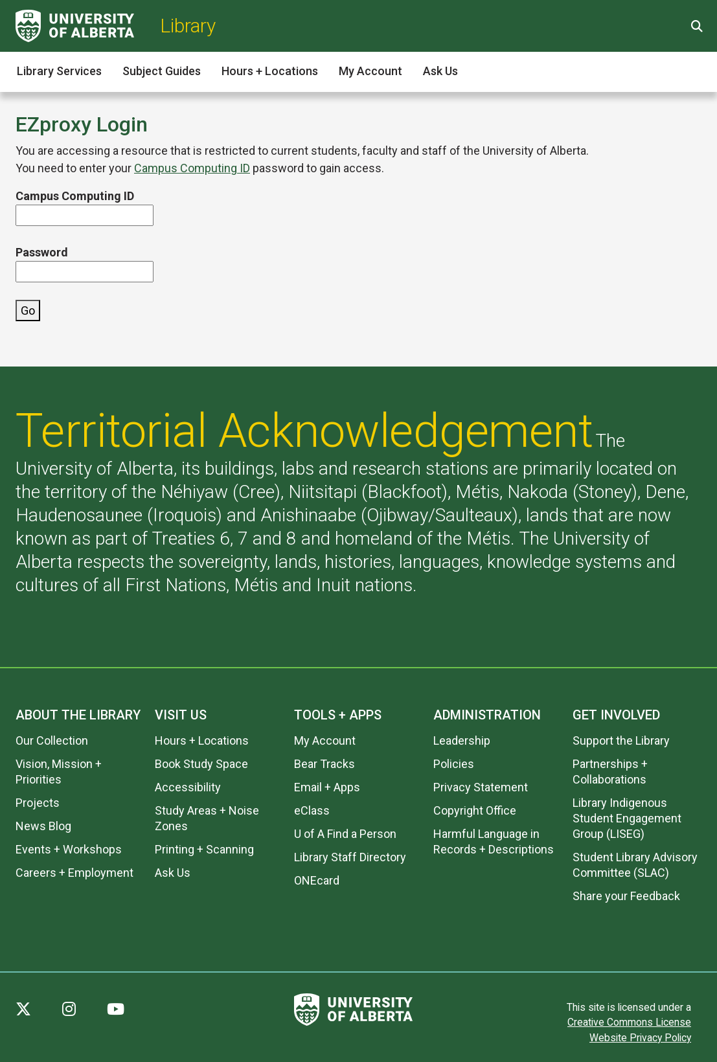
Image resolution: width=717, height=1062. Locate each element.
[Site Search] (696, 26)
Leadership (461, 740)
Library (188, 25)
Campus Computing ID (192, 168)
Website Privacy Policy (640, 1038)
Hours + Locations (202, 740)
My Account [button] (370, 71)
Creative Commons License (629, 1022)
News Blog (43, 826)
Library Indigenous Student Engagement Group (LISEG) (627, 818)
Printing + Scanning (204, 849)
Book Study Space (201, 764)
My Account (325, 740)
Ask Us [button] (440, 71)
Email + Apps (327, 787)
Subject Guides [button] (161, 71)
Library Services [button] (59, 71)
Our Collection (52, 740)
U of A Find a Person (345, 834)
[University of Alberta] (75, 26)
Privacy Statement (480, 787)
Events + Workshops (69, 849)
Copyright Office (474, 810)
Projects (38, 802)
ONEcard (316, 880)
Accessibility (188, 787)
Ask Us (172, 872)
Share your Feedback (626, 896)
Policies (453, 764)
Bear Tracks (324, 764)
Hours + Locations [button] (270, 71)
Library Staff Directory (350, 857)
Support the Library (621, 740)
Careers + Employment (74, 872)
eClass (312, 810)
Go (28, 310)
